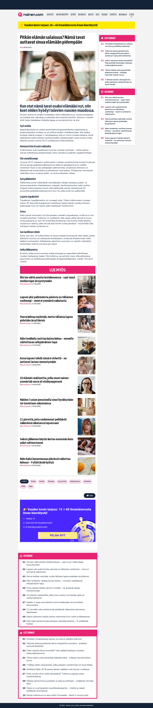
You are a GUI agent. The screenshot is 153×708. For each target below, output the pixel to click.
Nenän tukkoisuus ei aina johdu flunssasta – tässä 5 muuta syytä (57, 695)
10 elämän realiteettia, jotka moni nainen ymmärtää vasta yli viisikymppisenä (44, 379)
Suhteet (50, 14)
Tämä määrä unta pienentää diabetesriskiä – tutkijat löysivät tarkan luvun (58, 659)
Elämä (33, 481)
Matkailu (123, 14)
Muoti (91, 14)
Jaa (89, 495)
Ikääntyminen (75, 481)
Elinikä (41, 481)
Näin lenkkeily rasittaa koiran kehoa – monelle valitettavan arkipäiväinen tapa (47, 340)
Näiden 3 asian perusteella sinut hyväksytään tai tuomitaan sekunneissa (46, 401)
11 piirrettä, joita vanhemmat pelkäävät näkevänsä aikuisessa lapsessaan (43, 421)
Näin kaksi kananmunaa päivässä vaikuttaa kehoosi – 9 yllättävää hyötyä (45, 460)
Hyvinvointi (62, 481)
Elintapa (51, 481)
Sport (73, 14)
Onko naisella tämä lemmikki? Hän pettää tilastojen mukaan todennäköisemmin (55, 652)
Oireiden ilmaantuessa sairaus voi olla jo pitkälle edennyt (54, 639)
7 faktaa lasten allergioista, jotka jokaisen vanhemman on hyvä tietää (59, 664)
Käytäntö (87, 481)
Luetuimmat (29, 632)
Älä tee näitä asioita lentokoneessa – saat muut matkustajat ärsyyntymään (47, 279)
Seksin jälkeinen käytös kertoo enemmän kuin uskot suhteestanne (46, 440)
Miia (21, 47)
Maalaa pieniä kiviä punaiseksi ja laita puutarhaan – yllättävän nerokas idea (60, 682)
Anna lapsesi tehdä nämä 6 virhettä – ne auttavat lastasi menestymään (43, 360)
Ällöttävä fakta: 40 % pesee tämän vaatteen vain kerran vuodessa (57, 669)
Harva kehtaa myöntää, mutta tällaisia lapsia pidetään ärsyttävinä (46, 318)
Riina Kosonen (25, 284)
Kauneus (82, 14)
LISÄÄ (131, 14)
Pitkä (23, 486)
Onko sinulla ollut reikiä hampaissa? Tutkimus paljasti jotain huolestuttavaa (55, 675)
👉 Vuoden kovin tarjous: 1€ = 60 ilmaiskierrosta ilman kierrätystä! (59, 25)
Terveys (113, 14)
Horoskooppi (62, 14)
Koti (97, 14)
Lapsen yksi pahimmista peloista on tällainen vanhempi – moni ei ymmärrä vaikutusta (46, 298)
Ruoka (104, 14)
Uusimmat (28, 556)
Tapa (30, 486)
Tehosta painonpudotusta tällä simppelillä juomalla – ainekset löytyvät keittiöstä (56, 645)
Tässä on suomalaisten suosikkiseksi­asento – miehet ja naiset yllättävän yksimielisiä (55, 689)
